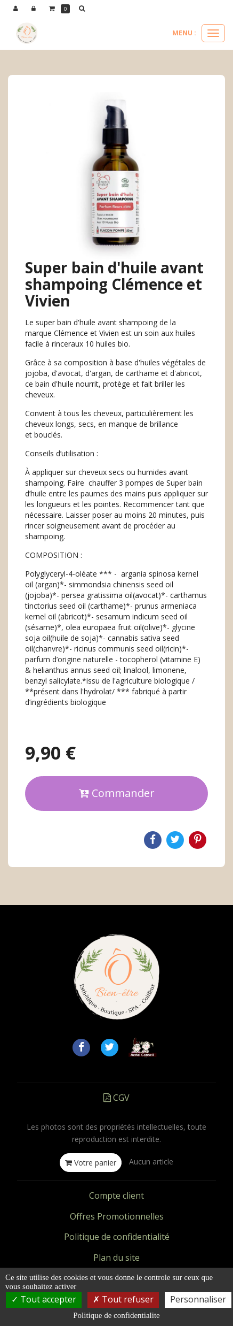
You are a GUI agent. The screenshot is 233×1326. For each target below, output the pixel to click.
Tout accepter (43, 1299)
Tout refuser (123, 1299)
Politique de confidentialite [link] (116, 1315)
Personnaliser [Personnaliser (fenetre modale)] (198, 1299)
